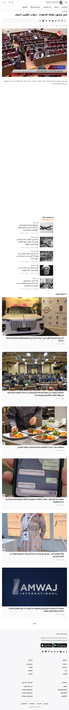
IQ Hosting (37, 707)
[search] (12, 2)
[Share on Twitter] (58, 20)
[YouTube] (60, 652)
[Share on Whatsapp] (55, 20)
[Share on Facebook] (62, 20)
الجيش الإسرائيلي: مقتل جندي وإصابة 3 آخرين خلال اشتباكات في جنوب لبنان (27, 256)
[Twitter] (64, 652)
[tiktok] (48, 652)
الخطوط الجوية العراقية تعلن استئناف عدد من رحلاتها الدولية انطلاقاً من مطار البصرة (28, 228)
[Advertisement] (34, 198)
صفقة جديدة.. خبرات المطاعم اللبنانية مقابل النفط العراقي (41, 447)
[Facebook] (66, 652)
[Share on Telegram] (49, 20)
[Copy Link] (46, 20)
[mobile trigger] (65, 2)
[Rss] (51, 652)
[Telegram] (54, 652)
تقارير (63, 11)
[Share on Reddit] (52, 20)
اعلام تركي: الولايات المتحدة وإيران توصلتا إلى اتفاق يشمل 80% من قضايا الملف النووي (27, 242)
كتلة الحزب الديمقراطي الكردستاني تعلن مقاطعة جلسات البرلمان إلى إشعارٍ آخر (27, 283)
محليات (34, 222)
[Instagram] (57, 652)
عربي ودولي (34, 237)
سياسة (35, 278)
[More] (40, 20)
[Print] (43, 20)
